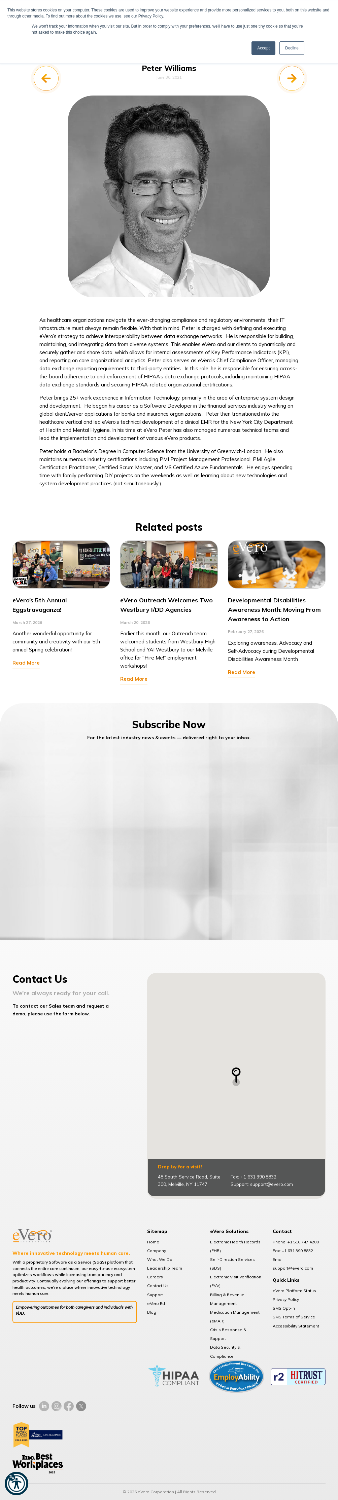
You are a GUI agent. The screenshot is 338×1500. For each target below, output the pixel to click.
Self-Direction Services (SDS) (232, 1264)
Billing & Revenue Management (227, 1299)
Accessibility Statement (296, 1325)
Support (155, 1294)
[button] (16, 1483)
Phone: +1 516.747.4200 (296, 1241)
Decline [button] (292, 48)
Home (153, 1241)
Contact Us (158, 1285)
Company (156, 1250)
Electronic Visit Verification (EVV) (235, 1281)
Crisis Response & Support (228, 1334)
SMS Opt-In (284, 1308)
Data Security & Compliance (225, 1351)
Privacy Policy (286, 1299)
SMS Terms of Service (294, 1316)
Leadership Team (164, 1268)
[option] (61, 611)
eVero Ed (156, 1303)
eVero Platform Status (294, 1290)
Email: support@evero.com (293, 1264)
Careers (155, 1276)
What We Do (159, 1259)
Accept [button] (263, 48)
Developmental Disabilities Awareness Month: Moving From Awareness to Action (274, 609)
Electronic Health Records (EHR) (235, 1246)
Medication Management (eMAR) (235, 1316)
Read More (26, 663)
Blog (151, 1312)
